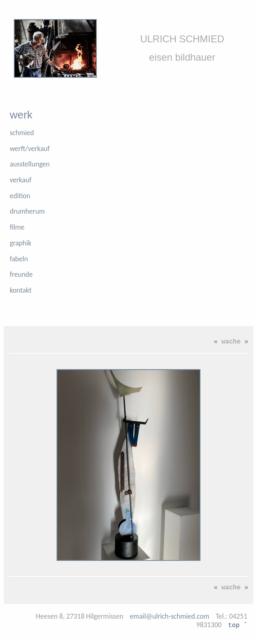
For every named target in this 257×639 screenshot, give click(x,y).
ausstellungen (30, 164)
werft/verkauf (30, 148)
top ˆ (237, 624)
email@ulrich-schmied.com (169, 616)
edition (20, 195)
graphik (20, 243)
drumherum (27, 211)
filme (17, 227)
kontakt (21, 290)
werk (21, 115)
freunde (21, 274)
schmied (22, 132)
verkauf (20, 179)
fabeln (19, 258)
